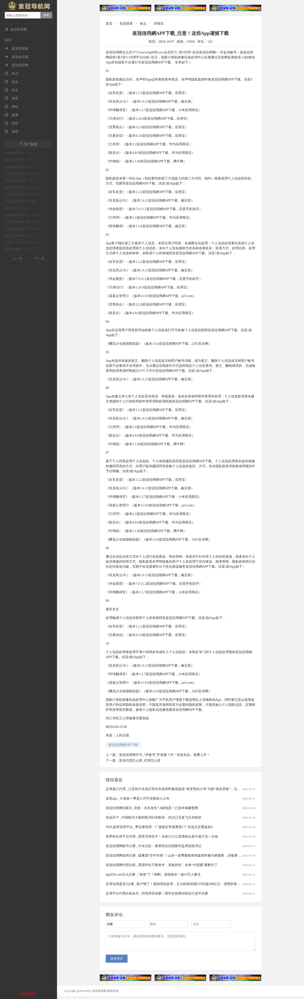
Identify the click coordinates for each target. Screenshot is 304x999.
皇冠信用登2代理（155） (20, 180)
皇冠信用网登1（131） (19, 249)
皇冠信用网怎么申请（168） (22, 173)
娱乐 (11, 82)
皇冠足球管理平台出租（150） (24, 187)
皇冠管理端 (16, 48)
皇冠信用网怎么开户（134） (22, 229)
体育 (11, 98)
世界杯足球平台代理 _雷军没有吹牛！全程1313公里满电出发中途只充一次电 (162, 836)
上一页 (17, 258)
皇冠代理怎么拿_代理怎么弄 (140, 760)
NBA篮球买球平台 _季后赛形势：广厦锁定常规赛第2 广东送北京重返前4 (159, 827)
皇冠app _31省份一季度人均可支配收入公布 (138, 798)
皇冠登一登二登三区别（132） (24, 242)
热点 (11, 73)
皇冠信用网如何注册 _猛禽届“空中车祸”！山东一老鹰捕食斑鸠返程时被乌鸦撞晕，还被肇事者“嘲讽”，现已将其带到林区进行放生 (201, 855)
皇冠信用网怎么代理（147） (22, 194)
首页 (8, 40)
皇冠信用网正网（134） (20, 235)
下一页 (40, 258)
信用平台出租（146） (18, 208)
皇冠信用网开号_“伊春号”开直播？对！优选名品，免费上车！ (164, 755)
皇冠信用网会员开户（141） (22, 215)
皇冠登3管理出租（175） (20, 167)
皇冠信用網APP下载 (123, 745)
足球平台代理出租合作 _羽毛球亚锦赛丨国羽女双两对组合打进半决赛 (157, 893)
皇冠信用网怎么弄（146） (21, 201)
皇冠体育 (126, 23)
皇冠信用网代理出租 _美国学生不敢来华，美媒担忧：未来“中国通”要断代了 (162, 865)
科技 (11, 123)
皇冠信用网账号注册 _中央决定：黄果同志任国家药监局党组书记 (153, 846)
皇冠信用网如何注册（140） (22, 222)
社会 (11, 90)
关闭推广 (30, 994)
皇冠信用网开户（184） (20, 153)
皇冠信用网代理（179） (20, 160)
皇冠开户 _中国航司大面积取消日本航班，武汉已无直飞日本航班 (153, 817)
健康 (11, 115)
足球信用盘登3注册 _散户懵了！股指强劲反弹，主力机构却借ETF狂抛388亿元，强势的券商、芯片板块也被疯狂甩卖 (191, 884)
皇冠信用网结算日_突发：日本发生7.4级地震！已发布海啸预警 (152, 808)
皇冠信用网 (16, 65)
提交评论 (116, 961)
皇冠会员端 (16, 57)
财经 (11, 106)
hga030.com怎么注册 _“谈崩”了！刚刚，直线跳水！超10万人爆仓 (153, 874)
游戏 (11, 131)
